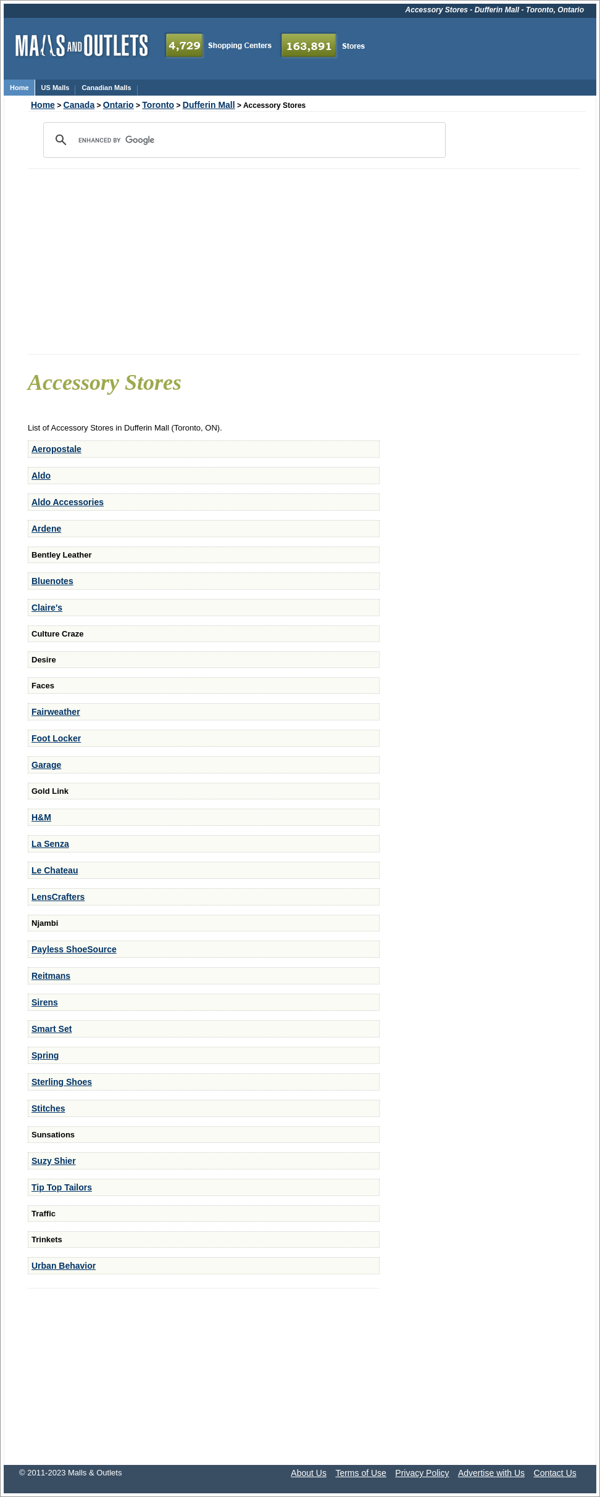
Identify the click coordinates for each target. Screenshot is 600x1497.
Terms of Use (360, 1473)
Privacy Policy (422, 1473)
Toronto (158, 105)
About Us (309, 1473)
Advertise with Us (491, 1473)
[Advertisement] (304, 261)
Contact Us (555, 1473)
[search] (242, 140)
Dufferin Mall (209, 105)
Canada (79, 105)
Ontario (118, 105)
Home (43, 105)
